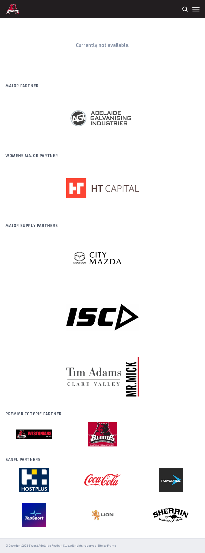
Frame (111, 546)
